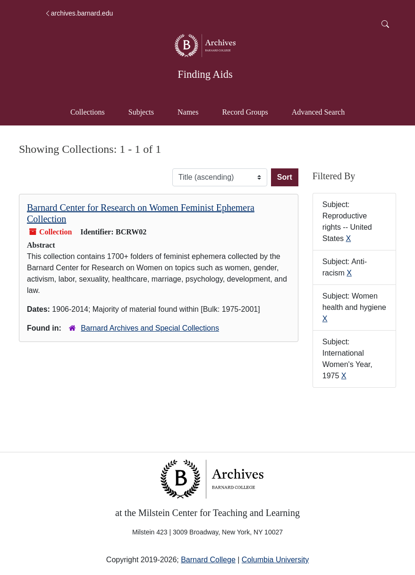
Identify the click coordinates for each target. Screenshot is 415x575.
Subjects (141, 112)
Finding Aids (205, 74)
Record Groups (245, 112)
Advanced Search (322, 111)
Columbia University (275, 560)
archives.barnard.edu (78, 13)
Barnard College (208, 560)
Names (188, 112)
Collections (87, 112)
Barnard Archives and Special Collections (150, 328)
